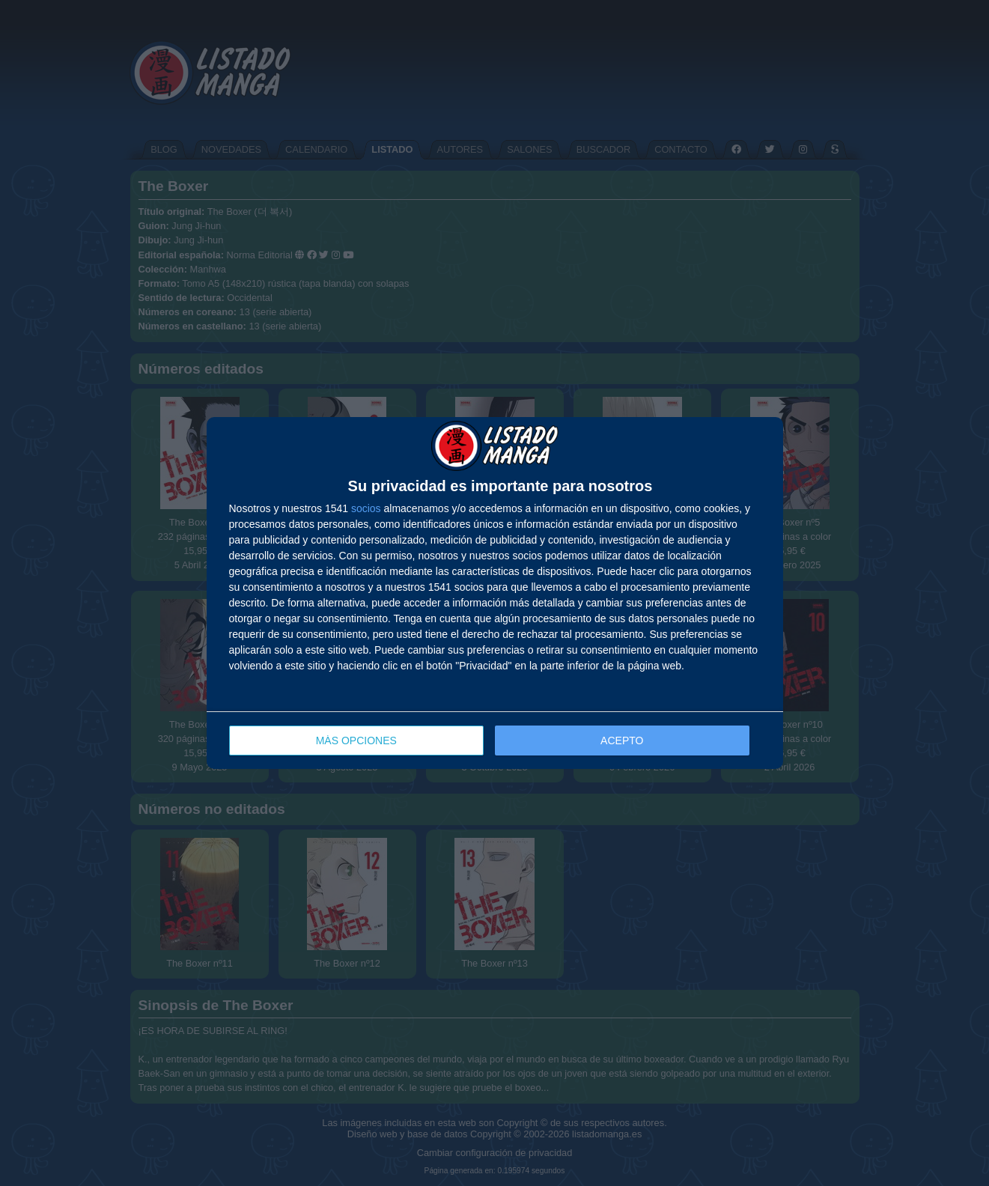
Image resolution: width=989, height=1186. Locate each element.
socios (366, 508)
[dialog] (495, 593)
